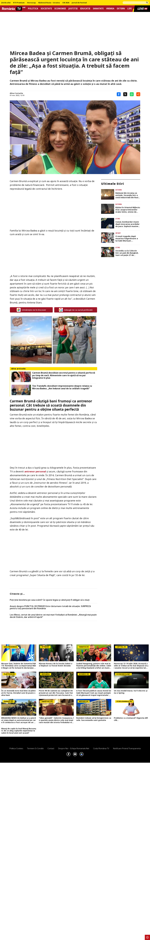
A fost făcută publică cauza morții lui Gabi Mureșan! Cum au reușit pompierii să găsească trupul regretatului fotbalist (93, 693)
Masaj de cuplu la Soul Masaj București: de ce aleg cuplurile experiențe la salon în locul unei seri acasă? (18, 731)
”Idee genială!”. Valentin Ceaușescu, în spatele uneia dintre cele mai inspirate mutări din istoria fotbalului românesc (56, 720)
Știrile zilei (6, 3)
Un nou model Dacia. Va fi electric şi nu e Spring (130, 692)
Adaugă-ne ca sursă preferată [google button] (75, 310)
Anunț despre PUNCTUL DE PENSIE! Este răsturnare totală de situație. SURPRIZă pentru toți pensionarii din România (50, 607)
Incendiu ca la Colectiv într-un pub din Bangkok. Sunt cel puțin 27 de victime (127, 253)
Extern (121, 8)
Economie (60, 8)
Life (129, 8)
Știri (117, 219)
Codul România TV (101, 748)
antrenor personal (35, 471)
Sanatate (98, 8)
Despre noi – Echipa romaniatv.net (73, 748)
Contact (50, 748)
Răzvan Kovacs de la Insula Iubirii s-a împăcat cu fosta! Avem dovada (56, 665)
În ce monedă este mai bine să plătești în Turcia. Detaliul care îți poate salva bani (18, 693)
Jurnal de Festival (79, 3)
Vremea (110, 8)
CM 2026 (65, 3)
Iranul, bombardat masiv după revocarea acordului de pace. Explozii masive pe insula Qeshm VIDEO (127, 224)
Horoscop (31, 3)
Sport (118, 233)
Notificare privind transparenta (127, 748)
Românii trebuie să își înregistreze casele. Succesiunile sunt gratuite (93, 719)
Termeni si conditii (35, 748)
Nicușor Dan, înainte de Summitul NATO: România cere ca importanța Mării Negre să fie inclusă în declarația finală (18, 666)
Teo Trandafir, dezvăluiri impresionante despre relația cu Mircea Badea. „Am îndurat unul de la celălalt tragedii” (62, 387)
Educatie (85, 8)
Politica (33, 8)
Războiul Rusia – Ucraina (49, 3)
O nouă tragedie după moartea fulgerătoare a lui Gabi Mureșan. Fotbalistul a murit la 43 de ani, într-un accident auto (126, 238)
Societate (46, 8)
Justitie (73, 8)
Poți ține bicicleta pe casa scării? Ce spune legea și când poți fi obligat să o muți (49, 600)
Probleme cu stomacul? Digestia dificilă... (131, 719)
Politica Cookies (16, 748)
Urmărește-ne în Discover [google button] (31, 310)
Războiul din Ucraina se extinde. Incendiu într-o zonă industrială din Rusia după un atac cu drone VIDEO (127, 195)
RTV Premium (19, 3)
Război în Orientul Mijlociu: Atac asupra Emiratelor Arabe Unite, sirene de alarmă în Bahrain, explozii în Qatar (127, 209)
